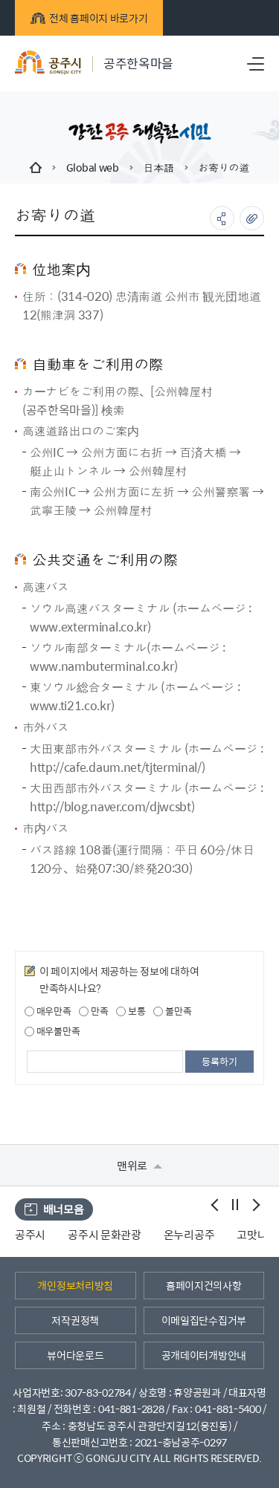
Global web (92, 167)
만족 (93, 1011)
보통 (130, 1011)
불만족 (172, 1011)
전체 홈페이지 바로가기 (89, 18)
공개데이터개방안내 (203, 1355)
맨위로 (139, 1165)
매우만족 (48, 1011)
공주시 (30, 1234)
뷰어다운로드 (75, 1355)
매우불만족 (52, 1031)
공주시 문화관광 (104, 1234)
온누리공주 (189, 1234)
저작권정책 (75, 1320)
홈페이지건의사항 (204, 1285)
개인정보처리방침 (75, 1285)
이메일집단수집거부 (203, 1320)
